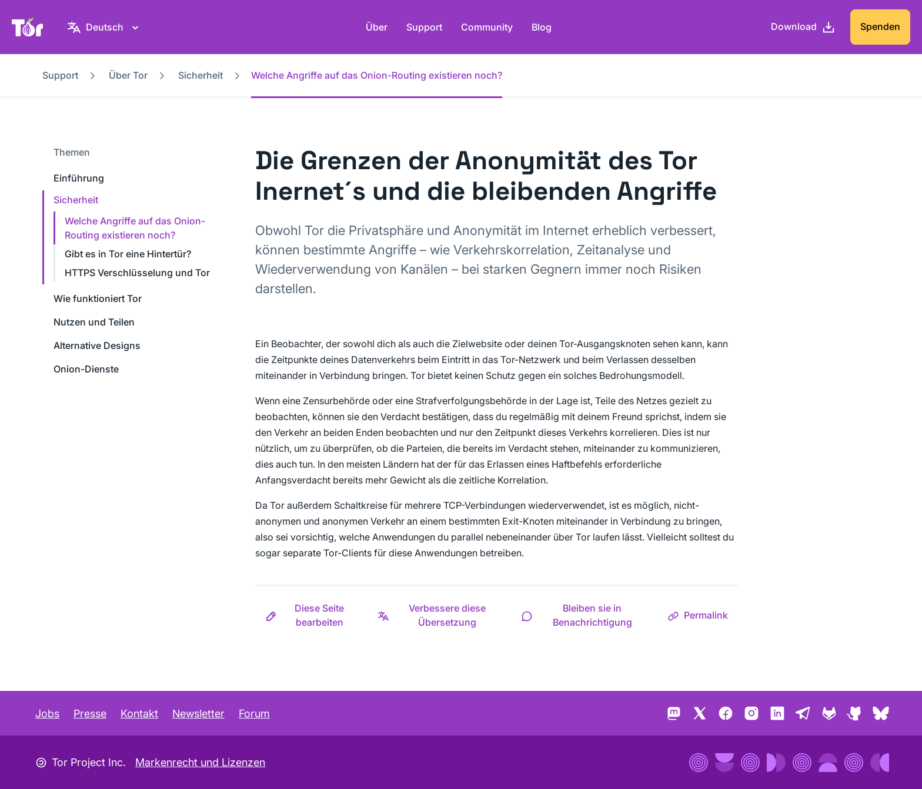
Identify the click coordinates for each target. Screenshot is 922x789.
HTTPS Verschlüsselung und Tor (137, 272)
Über (376, 27)
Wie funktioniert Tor (98, 298)
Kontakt (139, 713)
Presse (90, 713)
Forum (254, 713)
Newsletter (198, 713)
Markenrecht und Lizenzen (200, 762)
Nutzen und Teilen (94, 322)
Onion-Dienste (86, 369)
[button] (311, 615)
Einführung (79, 178)
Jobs (47, 713)
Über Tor (128, 75)
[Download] (803, 27)
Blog (542, 27)
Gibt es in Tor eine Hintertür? (128, 254)
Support (424, 27)
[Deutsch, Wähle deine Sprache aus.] (104, 27)
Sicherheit (200, 75)
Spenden (880, 26)
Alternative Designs (97, 345)
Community (487, 27)
